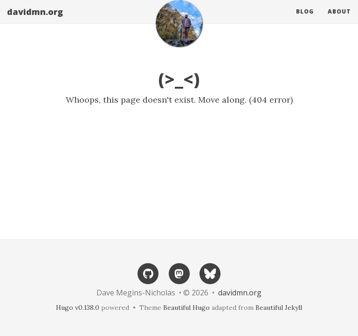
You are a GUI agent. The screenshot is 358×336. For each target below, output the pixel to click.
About (339, 21)
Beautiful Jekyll (278, 307)
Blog (305, 21)
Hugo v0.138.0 (77, 307)
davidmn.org (35, 21)
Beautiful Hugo (186, 307)
